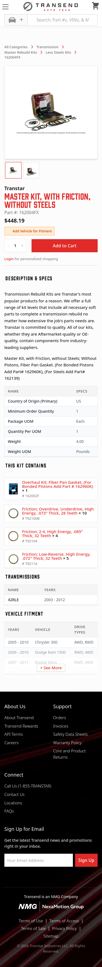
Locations (13, 802)
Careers (11, 742)
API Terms (13, 734)
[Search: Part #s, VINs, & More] (62, 20)
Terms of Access (64, 920)
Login (9, 258)
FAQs (9, 811)
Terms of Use (31, 920)
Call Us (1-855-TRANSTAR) (27, 786)
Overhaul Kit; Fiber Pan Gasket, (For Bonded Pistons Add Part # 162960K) (57, 484)
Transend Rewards (21, 726)
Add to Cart (64, 246)
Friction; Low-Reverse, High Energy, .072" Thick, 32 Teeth (56, 556)
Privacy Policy (64, 928)
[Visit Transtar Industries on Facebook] (24, 879)
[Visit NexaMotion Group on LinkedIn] (37, 879)
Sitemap (51, 936)
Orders (59, 717)
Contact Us (14, 794)
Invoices (61, 726)
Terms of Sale (33, 928)
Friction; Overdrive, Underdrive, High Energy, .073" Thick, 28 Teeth (58, 511)
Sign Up (86, 860)
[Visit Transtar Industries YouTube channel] (78, 879)
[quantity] (15, 245)
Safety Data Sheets (70, 734)
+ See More (51, 667)
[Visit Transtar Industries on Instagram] (51, 879)
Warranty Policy (67, 742)
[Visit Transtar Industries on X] (64, 879)
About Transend (19, 717)
